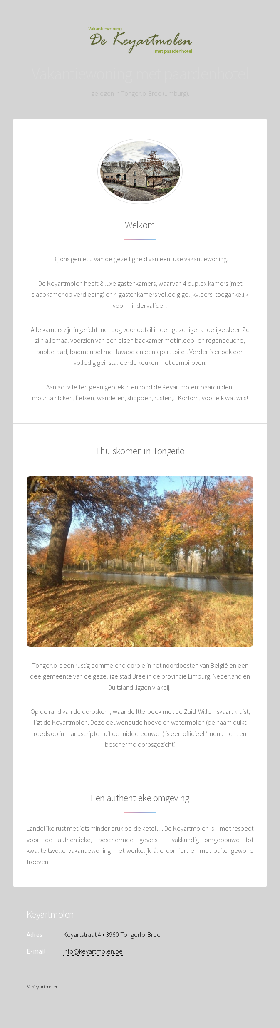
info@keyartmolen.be (93, 951)
